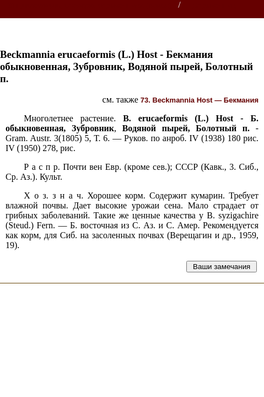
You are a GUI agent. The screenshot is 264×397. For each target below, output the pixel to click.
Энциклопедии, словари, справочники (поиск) (89, 5)
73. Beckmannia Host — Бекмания (199, 100)
